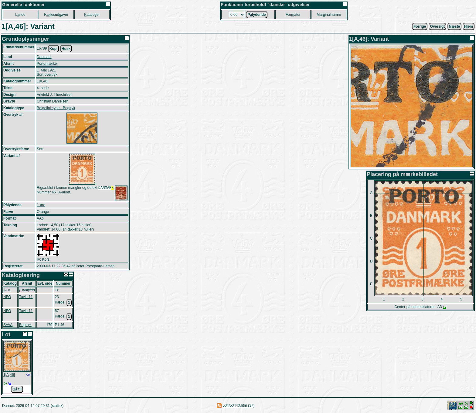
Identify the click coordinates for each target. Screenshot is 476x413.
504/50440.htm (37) (239, 405)
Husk (66, 49)
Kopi (53, 49)
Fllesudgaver (56, 14)
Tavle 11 (26, 297)
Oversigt (437, 26)
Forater (293, 14)
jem (468, 26)
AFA (6, 290)
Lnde (20, 14)
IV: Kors (43, 259)
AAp (40, 218)
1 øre (41, 205)
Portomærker (47, 63)
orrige (419, 26)
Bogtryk (25, 325)
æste (454, 26)
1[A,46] (9, 375)
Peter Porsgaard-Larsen (95, 266)
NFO (7, 297)
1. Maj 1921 (46, 70)
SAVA (7, 325)
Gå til (17, 389)
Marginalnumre (329, 14)
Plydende (256, 14)
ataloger (92, 14)
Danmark (44, 57)
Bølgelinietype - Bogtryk (56, 108)
